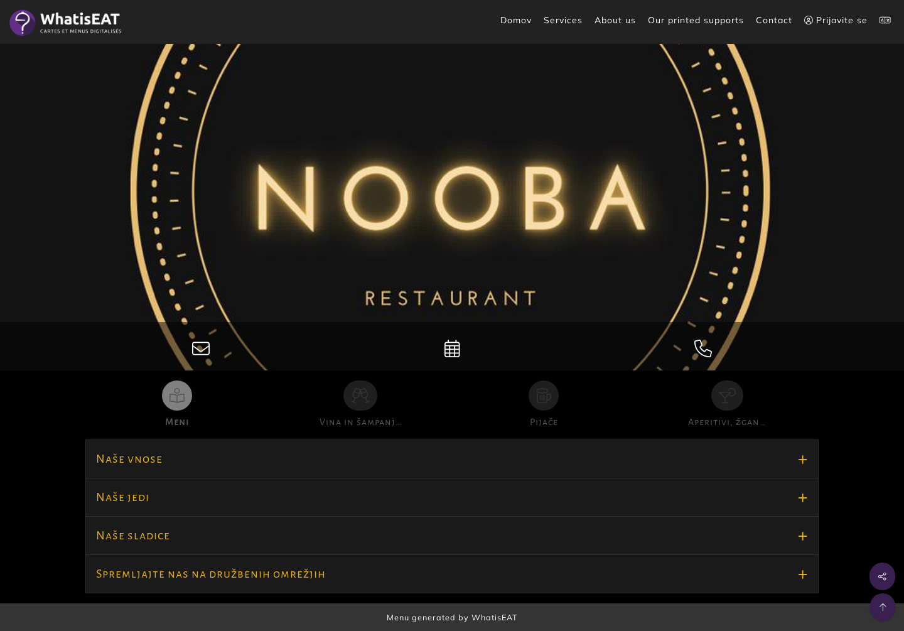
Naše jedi (122, 497)
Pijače (544, 422)
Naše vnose (129, 459)
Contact (774, 20)
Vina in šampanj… (361, 422)
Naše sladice (133, 535)
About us (615, 20)
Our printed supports (696, 20)
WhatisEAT (494, 617)
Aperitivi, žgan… (727, 422)
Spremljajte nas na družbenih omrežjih (211, 574)
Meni (177, 422)
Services (563, 20)
